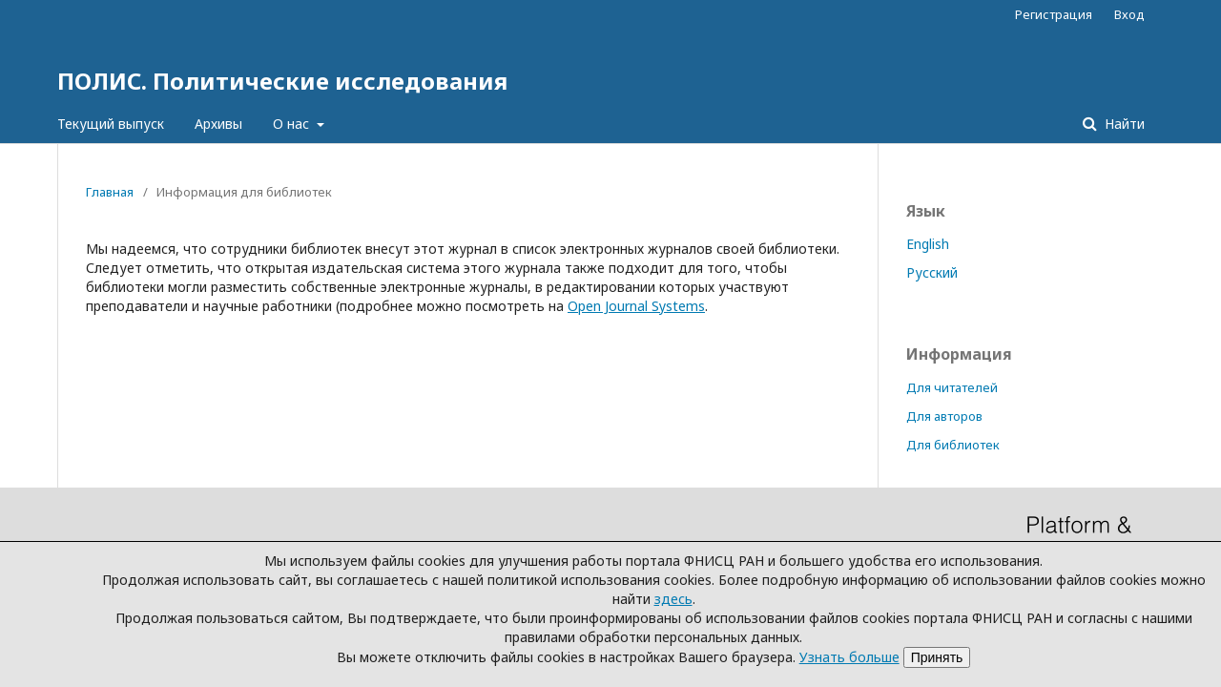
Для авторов (944, 416)
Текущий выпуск (110, 123)
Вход (1129, 14)
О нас (293, 123)
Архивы (218, 123)
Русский (932, 272)
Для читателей (952, 387)
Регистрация (1053, 14)
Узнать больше (849, 657)
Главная (110, 191)
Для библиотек (953, 444)
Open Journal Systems (636, 306)
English (927, 244)
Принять (937, 657)
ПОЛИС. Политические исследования (282, 80)
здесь (673, 599)
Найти (1123, 123)
